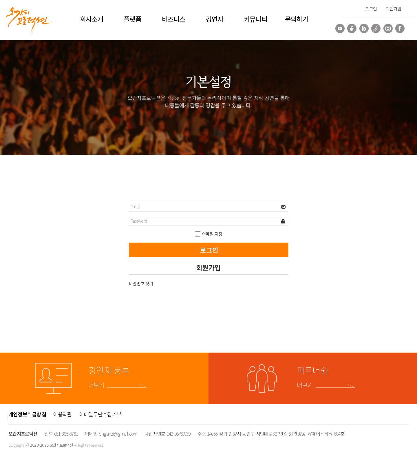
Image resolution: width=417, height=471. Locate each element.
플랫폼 (132, 19)
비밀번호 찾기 (141, 283)
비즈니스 (173, 19)
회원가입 (393, 9)
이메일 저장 (212, 234)
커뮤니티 (255, 19)
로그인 (371, 9)
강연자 (214, 19)
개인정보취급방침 (27, 414)
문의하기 (296, 19)
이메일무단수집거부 (100, 414)
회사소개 (91, 19)
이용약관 (62, 414)
